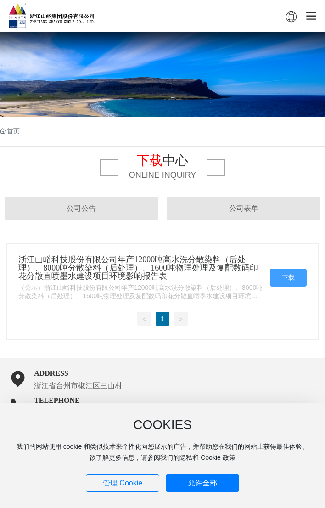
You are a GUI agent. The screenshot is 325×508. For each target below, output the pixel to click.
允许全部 (202, 483)
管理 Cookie (122, 483)
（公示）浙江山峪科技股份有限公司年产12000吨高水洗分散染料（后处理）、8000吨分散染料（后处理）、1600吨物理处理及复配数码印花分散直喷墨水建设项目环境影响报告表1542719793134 (140, 296)
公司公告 (81, 208)
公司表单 (243, 208)
